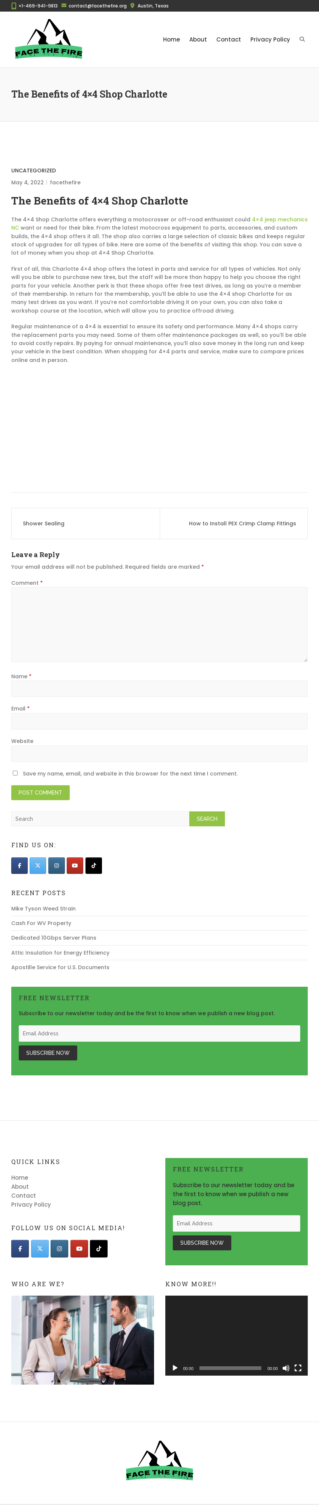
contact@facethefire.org (98, 6)
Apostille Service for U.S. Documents (60, 967)
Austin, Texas (153, 6)
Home (171, 39)
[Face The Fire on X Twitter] (38, 865)
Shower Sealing (43, 523)
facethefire (65, 182)
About (198, 39)
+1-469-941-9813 (38, 6)
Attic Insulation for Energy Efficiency (60, 952)
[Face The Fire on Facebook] (19, 865)
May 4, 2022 (27, 182)
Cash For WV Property (41, 923)
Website (22, 741)
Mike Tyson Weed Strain (43, 908)
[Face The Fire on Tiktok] (93, 865)
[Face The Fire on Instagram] (56, 865)
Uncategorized (33, 170)
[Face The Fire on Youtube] (75, 865)
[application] (236, 1336)
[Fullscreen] (298, 1368)
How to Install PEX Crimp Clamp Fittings (242, 523)
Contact (228, 39)
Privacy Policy (270, 39)
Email (20, 708)
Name (21, 676)
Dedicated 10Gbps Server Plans (53, 938)
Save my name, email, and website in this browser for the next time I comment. (130, 773)
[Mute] (286, 1368)
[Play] (175, 1368)
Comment (27, 583)
